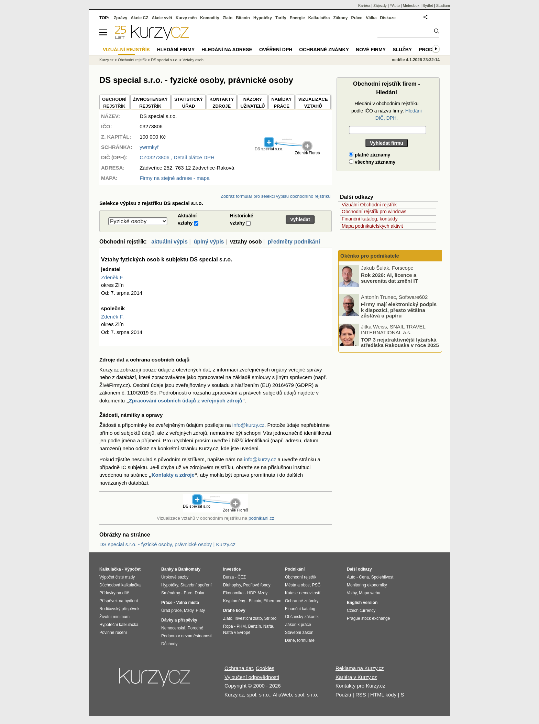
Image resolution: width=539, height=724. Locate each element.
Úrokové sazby (174, 577)
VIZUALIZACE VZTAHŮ (313, 103)
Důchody (169, 643)
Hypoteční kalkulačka (118, 624)
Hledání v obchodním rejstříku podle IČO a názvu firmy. (386, 111)
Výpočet (132, 569)
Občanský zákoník (302, 616)
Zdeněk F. (112, 277)
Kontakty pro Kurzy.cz (360, 686)
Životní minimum (114, 616)
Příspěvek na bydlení (118, 600)
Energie (297, 17)
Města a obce (297, 585)
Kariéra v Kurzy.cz (356, 677)
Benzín (254, 626)
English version (362, 602)
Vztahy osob (193, 60)
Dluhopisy (232, 585)
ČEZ (242, 577)
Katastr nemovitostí (302, 593)
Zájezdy (380, 5)
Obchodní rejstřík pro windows (374, 211)
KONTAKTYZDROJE (221, 103)
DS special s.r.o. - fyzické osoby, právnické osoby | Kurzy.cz (167, 544)
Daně (290, 640)
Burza (228, 577)
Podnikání (295, 569)
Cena (364, 577)
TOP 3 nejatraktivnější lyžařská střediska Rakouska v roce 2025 (400, 342)
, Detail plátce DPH (177, 157)
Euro (188, 593)
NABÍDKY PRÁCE (281, 103)
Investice (232, 569)
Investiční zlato (248, 618)
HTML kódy (383, 695)
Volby (351, 593)
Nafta (268, 626)
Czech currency (361, 610)
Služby (402, 49)
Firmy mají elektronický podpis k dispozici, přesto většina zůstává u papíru (399, 309)
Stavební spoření (196, 585)
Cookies (265, 668)
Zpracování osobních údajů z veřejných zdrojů (185, 400)
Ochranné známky (324, 49)
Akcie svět (162, 17)
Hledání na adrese (226, 49)
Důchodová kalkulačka (120, 585)
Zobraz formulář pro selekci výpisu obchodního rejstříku (275, 196)
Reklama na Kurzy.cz (360, 668)
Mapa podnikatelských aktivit (372, 226)
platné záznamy (369, 155)
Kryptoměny (234, 600)
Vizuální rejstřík (126, 49)
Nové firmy (371, 49)
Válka (371, 17)
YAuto (395, 5)
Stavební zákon (299, 632)
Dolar (200, 593)
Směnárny (170, 593)
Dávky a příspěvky (179, 620)
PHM (241, 626)
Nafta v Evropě (236, 632)
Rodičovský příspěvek (119, 608)
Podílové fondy (256, 585)
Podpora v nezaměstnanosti (186, 636)
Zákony (340, 17)
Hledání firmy (176, 49)
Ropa (228, 626)
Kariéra (364, 5)
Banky (167, 569)
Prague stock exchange (368, 618)
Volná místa (187, 602)
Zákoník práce (298, 624)
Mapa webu (369, 593)
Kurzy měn (186, 17)
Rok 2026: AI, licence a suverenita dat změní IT (389, 278)
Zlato (228, 17)
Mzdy (189, 610)
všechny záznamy (372, 162)
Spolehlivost (382, 577)
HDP (251, 593)
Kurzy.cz (106, 60)
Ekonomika (233, 593)
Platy (200, 610)
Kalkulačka (319, 17)
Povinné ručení (113, 632)
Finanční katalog (300, 608)
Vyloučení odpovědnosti (251, 677)
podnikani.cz (261, 518)
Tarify (280, 17)
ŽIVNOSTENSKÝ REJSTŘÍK (150, 103)
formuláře (306, 640)
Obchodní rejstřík (132, 60)
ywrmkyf (149, 147)
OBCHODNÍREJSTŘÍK (114, 103)
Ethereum (272, 600)
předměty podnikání (294, 242)
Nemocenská (173, 628)
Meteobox (411, 5)
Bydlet (427, 5)
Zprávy (120, 17)
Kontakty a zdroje (173, 475)
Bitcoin (243, 17)
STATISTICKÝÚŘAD (188, 103)
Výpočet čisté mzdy (117, 577)
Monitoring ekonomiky (367, 585)
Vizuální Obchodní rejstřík (369, 204)
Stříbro (270, 618)
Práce (357, 17)
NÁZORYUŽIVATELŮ (252, 103)
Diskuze (388, 17)
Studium (443, 5)
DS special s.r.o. (164, 60)
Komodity (209, 17)
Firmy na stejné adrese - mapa (174, 178)
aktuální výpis (169, 242)
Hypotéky (262, 17)
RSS (360, 695)
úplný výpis (209, 242)
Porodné (195, 628)
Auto (351, 577)
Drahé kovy (234, 610)
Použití (343, 695)
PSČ (316, 585)
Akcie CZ (139, 17)
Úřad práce (171, 610)
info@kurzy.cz (248, 425)
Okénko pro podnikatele (369, 256)
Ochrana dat (238, 668)
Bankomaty (189, 569)
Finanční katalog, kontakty (370, 218)
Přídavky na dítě (114, 593)
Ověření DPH (275, 49)
